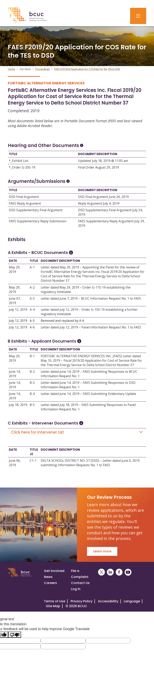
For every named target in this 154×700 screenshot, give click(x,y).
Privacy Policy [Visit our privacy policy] (81, 601)
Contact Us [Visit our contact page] (80, 583)
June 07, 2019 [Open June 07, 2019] (15, 300)
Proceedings (42, 69)
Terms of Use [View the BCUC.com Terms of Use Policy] (54, 601)
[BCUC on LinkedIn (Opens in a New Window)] (110, 572)
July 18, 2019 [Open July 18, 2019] (18, 405)
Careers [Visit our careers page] (50, 583)
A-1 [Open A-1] (32, 267)
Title (13, 154)
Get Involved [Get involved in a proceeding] (54, 570)
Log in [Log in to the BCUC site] (75, 589)
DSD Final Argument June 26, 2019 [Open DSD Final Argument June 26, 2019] (103, 197)
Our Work (25, 69)
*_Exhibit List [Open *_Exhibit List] (18, 160)
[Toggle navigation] (138, 16)
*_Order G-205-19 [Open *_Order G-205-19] (22, 167)
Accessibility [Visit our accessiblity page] (108, 601)
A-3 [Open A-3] (32, 298)
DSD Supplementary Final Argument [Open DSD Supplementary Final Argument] (35, 210)
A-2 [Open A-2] (32, 287)
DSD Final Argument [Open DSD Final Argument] (24, 197)
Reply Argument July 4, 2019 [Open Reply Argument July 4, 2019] (99, 203)
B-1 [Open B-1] (32, 356)
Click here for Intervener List (77, 432)
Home (11, 69)
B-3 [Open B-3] (32, 382)
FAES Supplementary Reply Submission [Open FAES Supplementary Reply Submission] (37, 221)
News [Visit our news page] (48, 577)
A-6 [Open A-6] (32, 327)
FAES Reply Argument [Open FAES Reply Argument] (25, 203)
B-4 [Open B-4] (32, 393)
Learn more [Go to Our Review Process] (102, 551)
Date (13, 261)
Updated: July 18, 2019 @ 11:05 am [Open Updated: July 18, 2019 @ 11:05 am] (103, 160)
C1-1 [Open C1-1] (33, 460)
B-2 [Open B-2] (32, 371)
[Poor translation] (14, 635)
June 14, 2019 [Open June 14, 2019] (15, 373)
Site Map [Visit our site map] (53, 606)
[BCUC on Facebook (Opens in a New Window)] (119, 572)
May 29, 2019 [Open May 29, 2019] (14, 269)
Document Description (97, 154)
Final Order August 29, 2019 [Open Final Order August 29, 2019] (98, 167)
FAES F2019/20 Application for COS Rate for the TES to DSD (87, 69)
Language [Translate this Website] (132, 601)
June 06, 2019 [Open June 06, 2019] (15, 462)
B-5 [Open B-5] (32, 405)
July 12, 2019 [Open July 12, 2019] (18, 309)
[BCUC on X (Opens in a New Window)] (101, 572)
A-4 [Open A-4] (32, 309)
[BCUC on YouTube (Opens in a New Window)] (128, 572)
